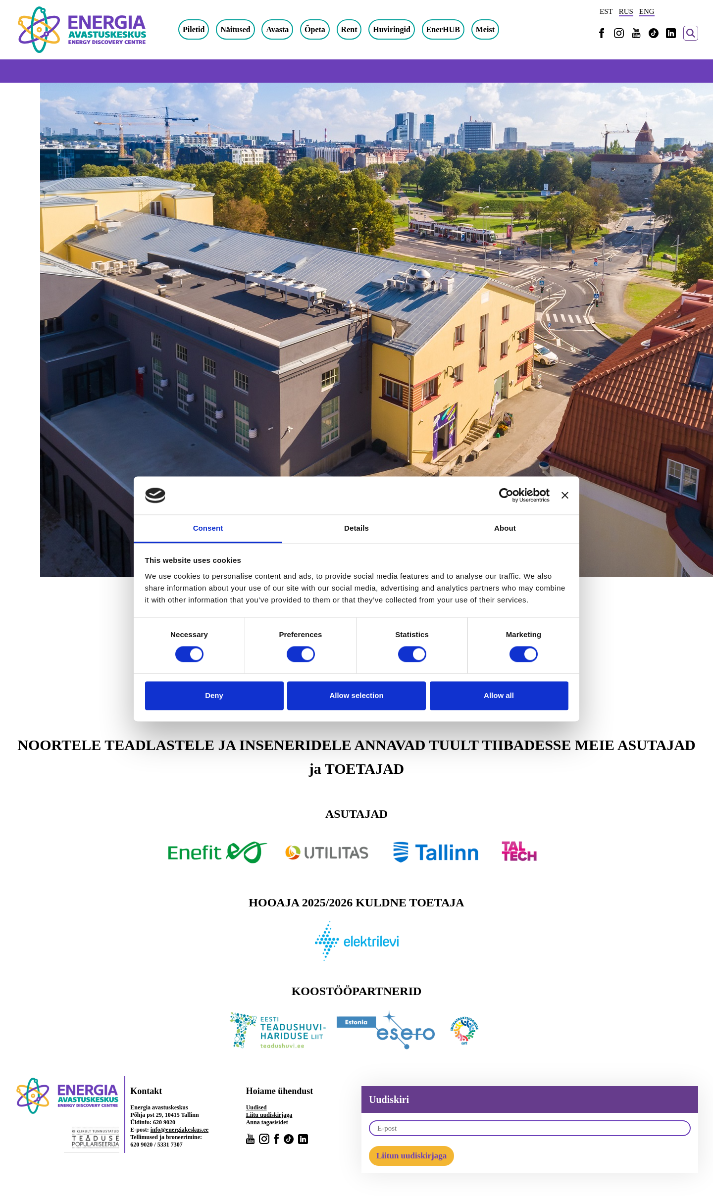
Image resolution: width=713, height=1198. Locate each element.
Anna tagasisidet (267, 1122)
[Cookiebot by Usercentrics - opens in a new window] (506, 495)
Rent (349, 29)
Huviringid (391, 29)
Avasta (277, 29)
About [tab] (505, 528)
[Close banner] (564, 495)
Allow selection (356, 695)
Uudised (256, 1107)
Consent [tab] (208, 528)
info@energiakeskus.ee (180, 1129)
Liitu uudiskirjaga (269, 1114)
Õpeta (315, 29)
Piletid (193, 29)
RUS (626, 11)
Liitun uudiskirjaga (411, 1155)
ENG (647, 11)
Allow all (499, 695)
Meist (485, 29)
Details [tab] (356, 528)
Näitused (235, 29)
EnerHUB (443, 29)
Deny (214, 695)
